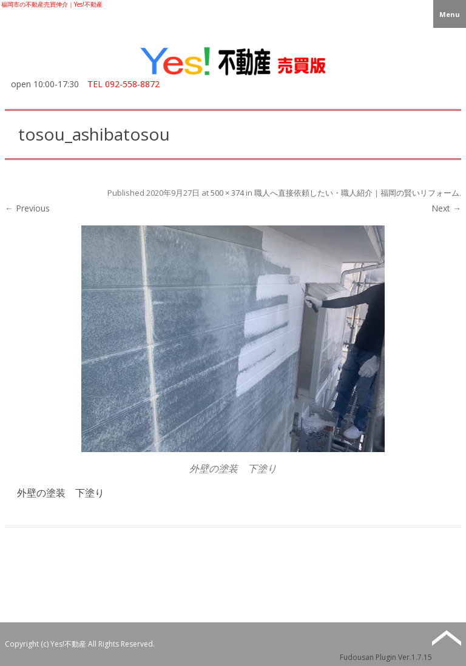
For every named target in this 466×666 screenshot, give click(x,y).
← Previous (27, 208)
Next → (446, 208)
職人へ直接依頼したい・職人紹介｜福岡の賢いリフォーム (356, 192)
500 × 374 (227, 192)
